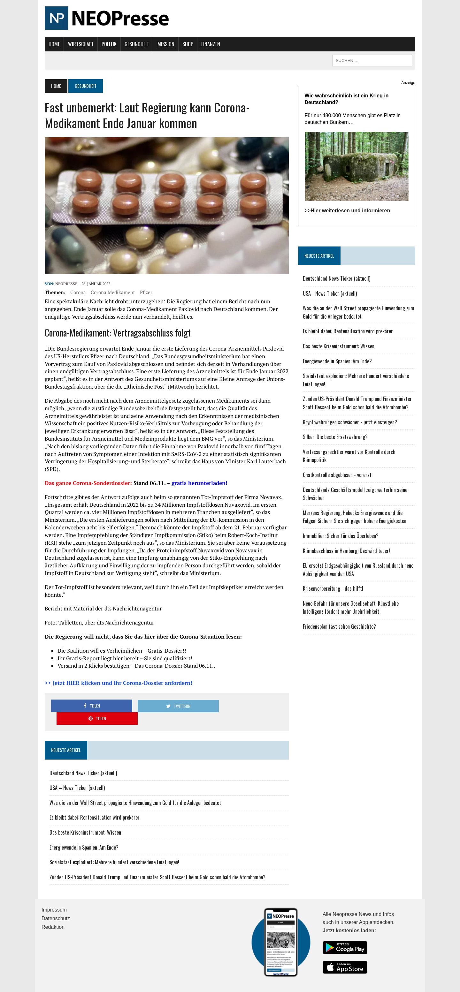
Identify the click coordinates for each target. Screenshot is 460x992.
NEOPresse (63, 286)
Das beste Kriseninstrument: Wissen (82, 814)
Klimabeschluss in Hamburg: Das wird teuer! (347, 552)
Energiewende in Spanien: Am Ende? (80, 829)
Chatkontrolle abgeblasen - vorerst (338, 476)
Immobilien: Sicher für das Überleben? (341, 537)
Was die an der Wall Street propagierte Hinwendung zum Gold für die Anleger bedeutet (132, 784)
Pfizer (143, 294)
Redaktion (53, 909)
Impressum (54, 891)
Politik (105, 44)
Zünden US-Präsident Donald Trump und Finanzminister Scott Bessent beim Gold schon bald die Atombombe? (154, 859)
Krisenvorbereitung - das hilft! (334, 590)
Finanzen (207, 44)
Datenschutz (56, 900)
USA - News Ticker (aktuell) (331, 295)
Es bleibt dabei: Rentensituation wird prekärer (91, 799)
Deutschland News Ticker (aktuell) (80, 755)
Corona (75, 294)
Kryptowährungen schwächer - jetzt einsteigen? (351, 423)
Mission (162, 44)
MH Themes (112, 985)
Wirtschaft (77, 44)
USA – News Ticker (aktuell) (74, 769)
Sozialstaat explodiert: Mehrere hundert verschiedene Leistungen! (111, 844)
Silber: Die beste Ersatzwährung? (336, 438)
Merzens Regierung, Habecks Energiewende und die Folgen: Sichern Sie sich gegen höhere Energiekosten (361, 518)
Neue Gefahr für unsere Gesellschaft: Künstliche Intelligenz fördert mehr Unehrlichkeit (352, 609)
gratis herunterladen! (196, 477)
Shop (184, 44)
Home (51, 44)
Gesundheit (133, 44)
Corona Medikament (110, 294)
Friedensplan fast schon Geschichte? (340, 628)
